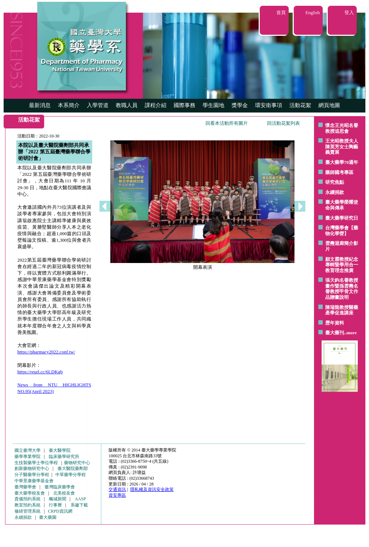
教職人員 (126, 105)
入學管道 (98, 105)
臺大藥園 (47, 517)
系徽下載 (79, 505)
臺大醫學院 (60, 450)
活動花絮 (300, 105)
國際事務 (184, 105)
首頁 (281, 12)
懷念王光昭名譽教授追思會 (341, 128)
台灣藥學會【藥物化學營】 (341, 230)
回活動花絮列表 (283, 123)
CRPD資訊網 (60, 511)
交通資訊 (117, 489)
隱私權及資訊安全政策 (152, 489)
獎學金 (240, 105)
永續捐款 (334, 192)
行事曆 (55, 505)
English (312, 12)
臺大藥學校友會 (29, 493)
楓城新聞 (57, 498)
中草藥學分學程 (70, 474)
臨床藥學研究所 (64, 456)
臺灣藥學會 (25, 486)
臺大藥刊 (334, 332)
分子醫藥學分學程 (31, 474)
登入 (349, 12)
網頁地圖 (329, 105)
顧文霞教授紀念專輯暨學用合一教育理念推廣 (341, 264)
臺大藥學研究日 (341, 218)
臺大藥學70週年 (341, 162)
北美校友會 (64, 493)
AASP (80, 498)
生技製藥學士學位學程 (36, 462)
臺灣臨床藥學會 (59, 486)
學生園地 (213, 105)
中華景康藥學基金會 (34, 480)
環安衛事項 (268, 105)
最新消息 (40, 105)
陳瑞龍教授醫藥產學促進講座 (341, 310)
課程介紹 (155, 105)
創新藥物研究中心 (31, 468)
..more (350, 332)
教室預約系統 (27, 505)
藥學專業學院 (27, 456)
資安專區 (117, 495)
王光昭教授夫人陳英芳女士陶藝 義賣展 (341, 146)
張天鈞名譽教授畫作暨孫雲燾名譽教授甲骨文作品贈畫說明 (341, 288)
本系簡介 (69, 105)
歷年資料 (334, 323)
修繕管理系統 (27, 511)
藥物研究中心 (77, 462)
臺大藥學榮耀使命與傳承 (341, 205)
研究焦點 (334, 182)
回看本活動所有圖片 (226, 123)
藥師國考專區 (339, 172)
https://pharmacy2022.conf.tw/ (46, 352)
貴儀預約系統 (27, 498)
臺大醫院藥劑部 (73, 468)
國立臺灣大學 (27, 450)
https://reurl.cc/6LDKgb (40, 371)
